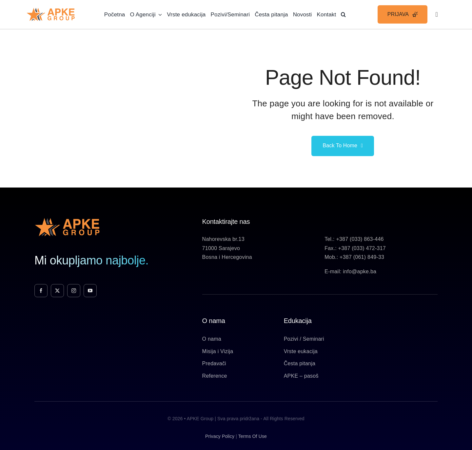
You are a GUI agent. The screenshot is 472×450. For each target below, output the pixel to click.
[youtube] (90, 290)
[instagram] (73, 290)
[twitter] (57, 290)
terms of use (252, 436)
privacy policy (219, 436)
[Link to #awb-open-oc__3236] (436, 14)
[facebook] (41, 290)
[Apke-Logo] (50, 10)
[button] (343, 14)
